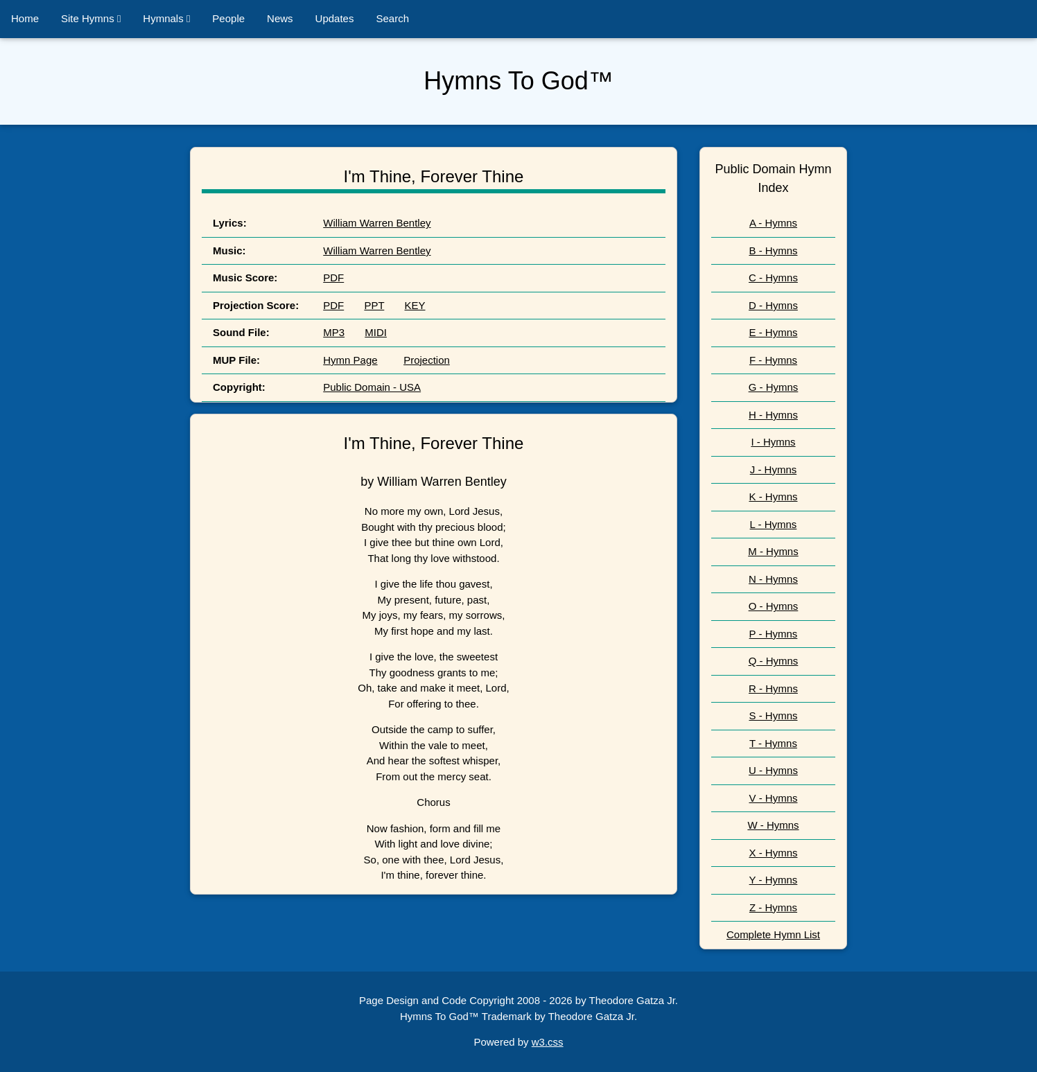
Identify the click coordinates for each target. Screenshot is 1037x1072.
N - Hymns (773, 579)
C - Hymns (773, 277)
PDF (333, 277)
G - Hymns (774, 387)
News (280, 18)
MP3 (334, 332)
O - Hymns (774, 606)
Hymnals (166, 18)
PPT (374, 305)
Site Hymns (91, 18)
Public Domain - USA (372, 387)
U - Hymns (773, 770)
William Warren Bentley (376, 223)
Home (25, 18)
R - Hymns (773, 688)
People (228, 18)
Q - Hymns (774, 661)
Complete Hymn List (773, 934)
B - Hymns (773, 250)
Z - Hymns (773, 907)
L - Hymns (773, 524)
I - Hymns (773, 442)
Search (392, 18)
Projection (426, 360)
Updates (334, 18)
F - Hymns (773, 360)
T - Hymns (773, 743)
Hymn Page (350, 360)
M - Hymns (773, 551)
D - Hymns (773, 305)
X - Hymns (773, 853)
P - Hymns (773, 634)
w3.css (548, 1042)
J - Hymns (773, 469)
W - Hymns (773, 825)
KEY (415, 305)
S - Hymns (773, 715)
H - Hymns (773, 415)
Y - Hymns (773, 880)
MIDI (376, 332)
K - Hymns (773, 496)
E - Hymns (773, 332)
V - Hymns (773, 798)
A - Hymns (773, 223)
